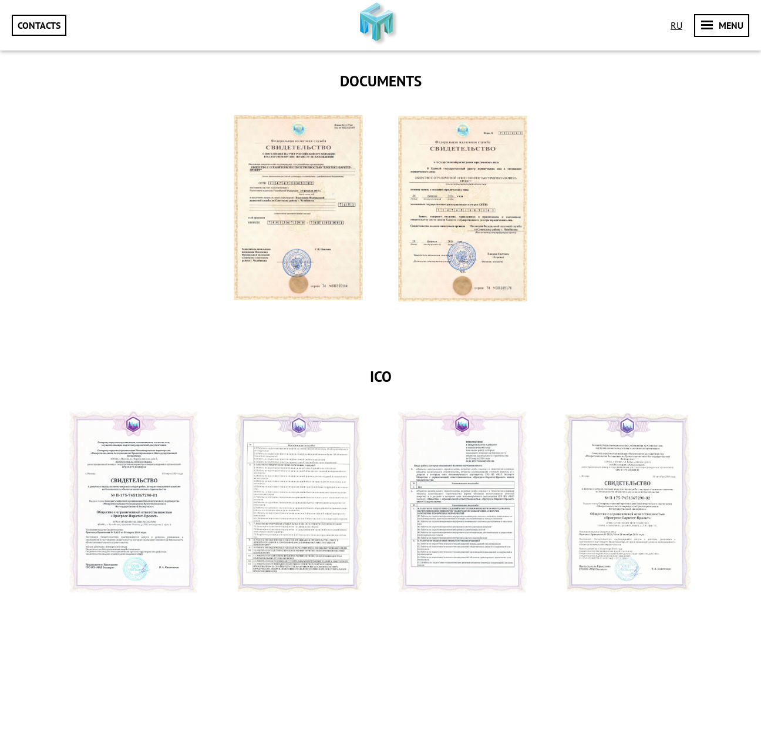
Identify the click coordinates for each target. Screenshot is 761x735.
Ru (676, 25)
